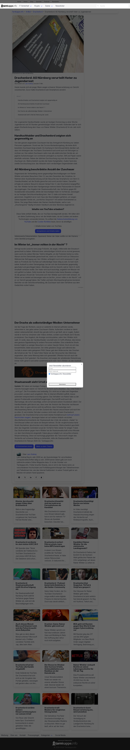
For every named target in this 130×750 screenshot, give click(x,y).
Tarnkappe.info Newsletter (60, 374)
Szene (47, 6)
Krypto (37, 6)
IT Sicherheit (24, 6)
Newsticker (60, 6)
